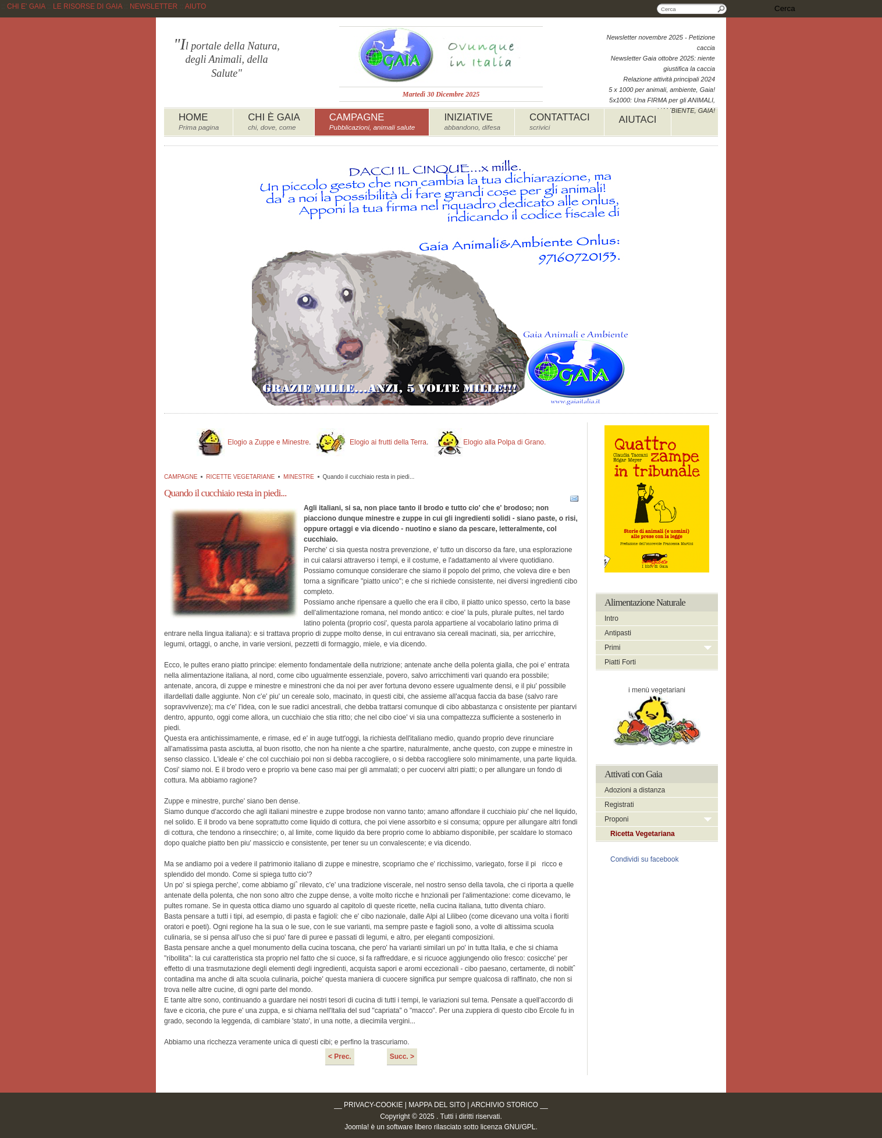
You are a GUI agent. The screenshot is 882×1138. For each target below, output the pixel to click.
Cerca (721, 8)
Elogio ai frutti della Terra (388, 442)
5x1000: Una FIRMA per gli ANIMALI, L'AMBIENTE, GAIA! (662, 105)
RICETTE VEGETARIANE (240, 477)
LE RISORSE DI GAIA (87, 6)
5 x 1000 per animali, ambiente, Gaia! (662, 89)
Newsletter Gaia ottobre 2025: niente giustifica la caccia (663, 63)
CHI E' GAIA (26, 6)
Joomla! (356, 1127)
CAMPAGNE (181, 477)
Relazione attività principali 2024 (669, 79)
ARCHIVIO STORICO (504, 1105)
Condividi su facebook (644, 859)
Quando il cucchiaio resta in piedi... (225, 493)
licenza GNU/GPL (508, 1127)
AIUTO (195, 6)
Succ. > (402, 1056)
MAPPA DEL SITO (436, 1105)
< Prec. (339, 1056)
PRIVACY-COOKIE (373, 1105)
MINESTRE (298, 477)
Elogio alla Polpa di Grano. (504, 442)
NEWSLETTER (153, 6)
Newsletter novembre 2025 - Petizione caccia (661, 42)
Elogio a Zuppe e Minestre (268, 442)
